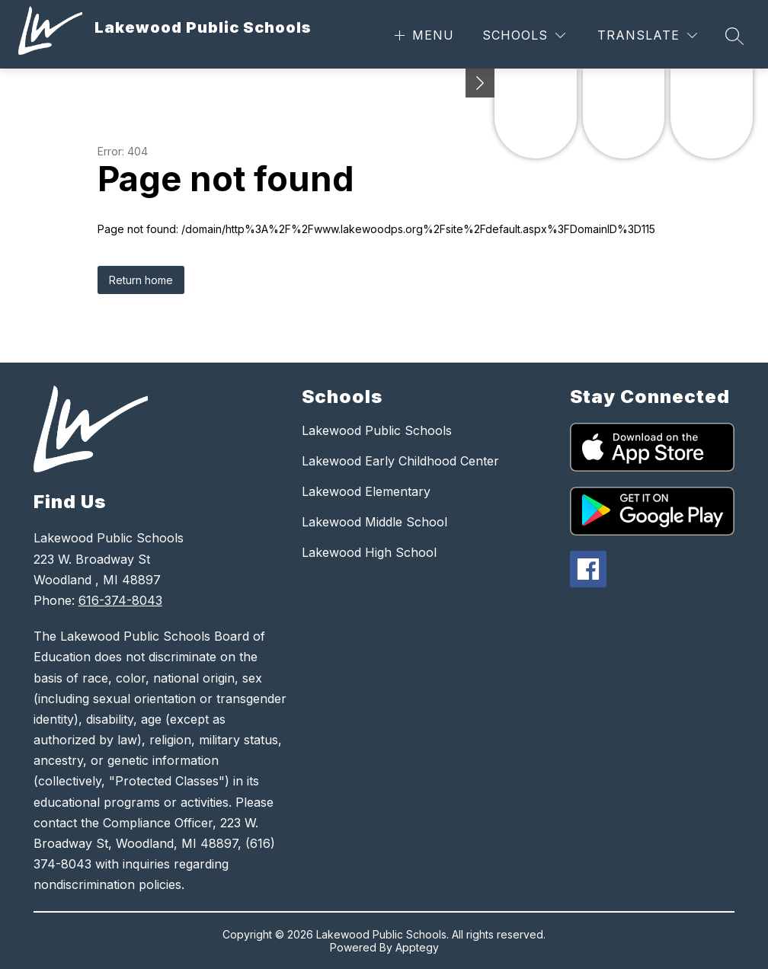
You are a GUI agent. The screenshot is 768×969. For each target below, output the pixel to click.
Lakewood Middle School (374, 521)
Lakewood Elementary (366, 491)
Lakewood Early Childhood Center (400, 461)
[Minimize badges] (480, 83)
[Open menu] (422, 35)
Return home (141, 279)
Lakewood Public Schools (377, 430)
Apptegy (417, 947)
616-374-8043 (120, 600)
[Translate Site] (647, 35)
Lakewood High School (369, 552)
